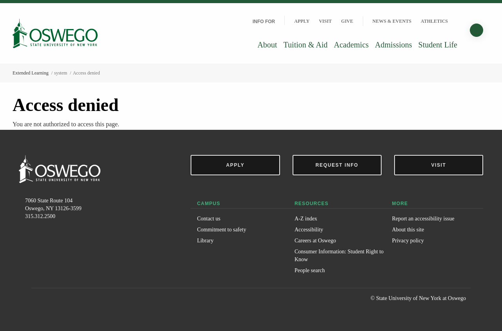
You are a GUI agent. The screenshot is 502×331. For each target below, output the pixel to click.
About (267, 44)
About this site (408, 230)
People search (310, 270)
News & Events (392, 21)
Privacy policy (408, 241)
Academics (351, 44)
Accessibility (309, 230)
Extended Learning (31, 73)
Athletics (434, 21)
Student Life (437, 44)
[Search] (476, 30)
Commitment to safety (221, 230)
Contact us (208, 219)
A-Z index (306, 219)
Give (347, 21)
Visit (325, 21)
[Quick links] (457, 21)
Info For (264, 21)
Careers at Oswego (315, 241)
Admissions (393, 44)
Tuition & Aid (306, 44)
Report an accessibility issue (423, 219)
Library (205, 241)
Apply (301, 21)
